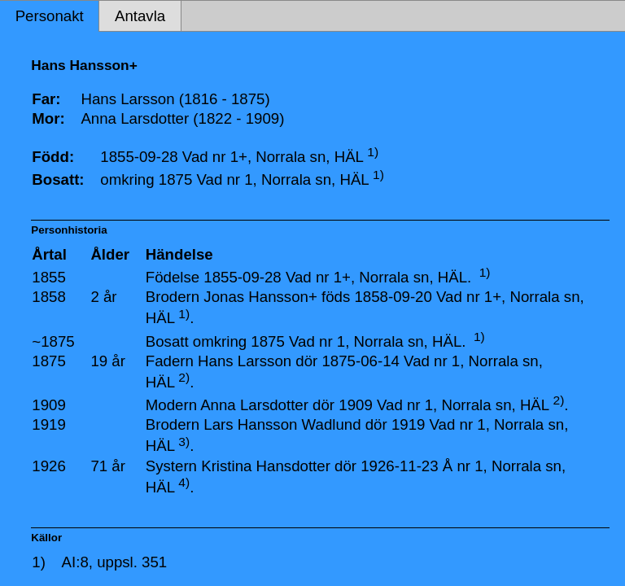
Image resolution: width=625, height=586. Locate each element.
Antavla (140, 15)
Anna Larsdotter (254, 404)
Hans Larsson (244, 361)
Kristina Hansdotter (265, 465)
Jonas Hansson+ (260, 296)
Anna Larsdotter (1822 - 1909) (182, 118)
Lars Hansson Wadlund (282, 424)
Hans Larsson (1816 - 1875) (175, 98)
